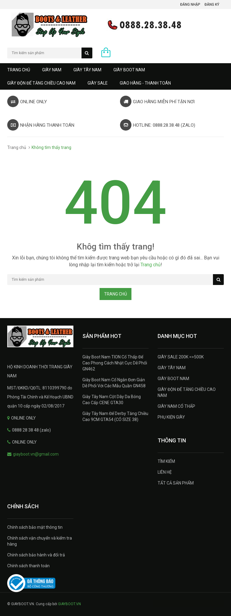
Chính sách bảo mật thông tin (35, 527)
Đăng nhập (190, 4)
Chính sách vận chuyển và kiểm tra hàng (39, 541)
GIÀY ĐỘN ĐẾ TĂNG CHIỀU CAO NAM (41, 83)
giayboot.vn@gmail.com (36, 454)
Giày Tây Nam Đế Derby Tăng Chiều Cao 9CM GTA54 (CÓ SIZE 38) (115, 416)
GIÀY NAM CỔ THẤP (176, 406)
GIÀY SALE (98, 83)
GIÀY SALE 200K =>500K (181, 356)
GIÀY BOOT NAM (129, 69)
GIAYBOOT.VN (69, 604)
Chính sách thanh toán (28, 565)
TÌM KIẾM (166, 461)
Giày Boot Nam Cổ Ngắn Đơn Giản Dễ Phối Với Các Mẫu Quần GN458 (114, 382)
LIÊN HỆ (165, 472)
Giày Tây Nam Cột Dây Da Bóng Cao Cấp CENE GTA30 (111, 399)
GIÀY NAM (51, 69)
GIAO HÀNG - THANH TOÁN (145, 83)
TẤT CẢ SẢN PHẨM (176, 483)
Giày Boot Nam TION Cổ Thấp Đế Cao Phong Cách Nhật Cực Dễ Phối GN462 (114, 362)
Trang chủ (18, 69)
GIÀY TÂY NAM (87, 69)
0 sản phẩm (119, 54)
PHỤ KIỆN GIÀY (171, 417)
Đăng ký (212, 4)
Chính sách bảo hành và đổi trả (36, 555)
